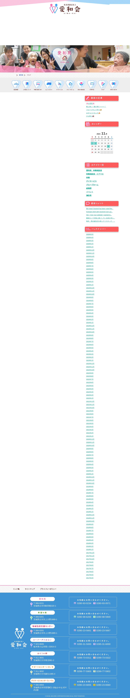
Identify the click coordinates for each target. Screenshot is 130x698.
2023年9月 (89, 335)
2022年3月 (89, 392)
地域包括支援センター (76, 23)
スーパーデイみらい (97, 23)
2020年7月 (89, 455)
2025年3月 (89, 278)
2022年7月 (89, 379)
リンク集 (16, 589)
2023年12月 (90, 326)
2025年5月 (89, 272)
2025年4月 (89, 275)
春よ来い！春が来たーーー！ (96, 106)
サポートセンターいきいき (11, 38)
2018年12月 (90, 515)
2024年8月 (89, 300)
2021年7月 (89, 417)
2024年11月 (90, 291)
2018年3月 (89, 543)
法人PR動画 (119, 7)
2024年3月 (89, 316)
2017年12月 (90, 553)
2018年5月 (89, 537)
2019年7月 (89, 493)
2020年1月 (89, 474)
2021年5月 (89, 423)
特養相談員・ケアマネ (95, 174)
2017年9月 (89, 562)
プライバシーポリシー (48, 589)
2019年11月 (90, 480)
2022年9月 (89, 373)
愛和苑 (32, 23)
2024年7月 (89, 304)
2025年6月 (89, 269)
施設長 (88, 195)
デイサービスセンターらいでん (32, 38)
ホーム (13, 75)
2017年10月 (90, 559)
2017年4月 (89, 578)
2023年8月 (89, 338)
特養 (88, 178)
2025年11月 (90, 253)
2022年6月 (89, 382)
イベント (89, 192)
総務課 (88, 188)
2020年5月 (89, 461)
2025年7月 (89, 266)
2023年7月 (89, 341)
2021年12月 (90, 401)
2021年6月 (89, 420)
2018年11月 (90, 518)
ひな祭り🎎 (90, 116)
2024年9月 (89, 297)
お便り (97, 38)
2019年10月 (90, 483)
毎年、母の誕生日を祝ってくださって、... (100, 221)
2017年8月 (89, 565)
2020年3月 (89, 468)
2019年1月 (89, 512)
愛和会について (11, 23)
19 (108, 146)
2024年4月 (89, 313)
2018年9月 (89, 524)
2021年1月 (89, 436)
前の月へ (92, 133)
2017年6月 (89, 572)
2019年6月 (89, 496)
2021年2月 (89, 433)
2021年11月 (90, 404)
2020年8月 (89, 452)
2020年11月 (90, 442)
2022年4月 (89, 389)
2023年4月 (89, 351)
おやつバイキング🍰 (93, 113)
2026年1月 (89, 247)
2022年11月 (90, 367)
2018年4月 (89, 540)
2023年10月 (90, 332)
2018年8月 (89, 527)
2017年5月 (89, 575)
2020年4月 (89, 464)
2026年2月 (89, 244)
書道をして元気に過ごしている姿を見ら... (100, 218)
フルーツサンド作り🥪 (94, 110)
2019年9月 (89, 486)
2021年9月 (89, 411)
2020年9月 (89, 448)
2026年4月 (89, 237)
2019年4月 (89, 502)
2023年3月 (89, 354)
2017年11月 (90, 556)
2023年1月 (89, 360)
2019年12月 (90, 477)
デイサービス (91, 181)
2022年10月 (90, 370)
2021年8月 (89, 414)
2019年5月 (89, 499)
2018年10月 (90, 521)
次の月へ (111, 133)
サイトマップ (30, 589)
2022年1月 (89, 398)
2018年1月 (89, 549)
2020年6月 (89, 458)
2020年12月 (90, 439)
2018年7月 (89, 530)
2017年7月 (89, 568)
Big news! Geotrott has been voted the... (99, 209)
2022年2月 (89, 395)
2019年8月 (89, 490)
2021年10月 (90, 408)
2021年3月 (89, 430)
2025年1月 (89, 285)
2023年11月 (90, 329)
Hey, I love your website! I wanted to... (99, 215)
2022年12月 (90, 363)
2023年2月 (89, 357)
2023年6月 (89, 344)
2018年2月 (89, 546)
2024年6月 (89, 307)
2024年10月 (90, 294)
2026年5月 (89, 234)
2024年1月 (89, 322)
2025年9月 (89, 259)
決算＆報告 (76, 38)
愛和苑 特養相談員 (94, 170)
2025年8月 (89, 263)
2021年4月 (89, 426)
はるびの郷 (54, 38)
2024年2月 (89, 319)
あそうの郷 (119, 23)
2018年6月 (89, 534)
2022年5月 (89, 386)
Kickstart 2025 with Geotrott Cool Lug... (99, 212)
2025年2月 (89, 281)
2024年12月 (90, 288)
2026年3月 (89, 240)
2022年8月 (89, 376)
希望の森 (54, 23)
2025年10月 (90, 256)
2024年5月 (89, 310)
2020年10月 (90, 445)
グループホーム (92, 185)
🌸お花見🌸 (90, 103)
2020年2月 (89, 471)
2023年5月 (89, 348)
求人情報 (119, 38)
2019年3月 (89, 505)
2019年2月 (89, 508)
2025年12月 (90, 250)
